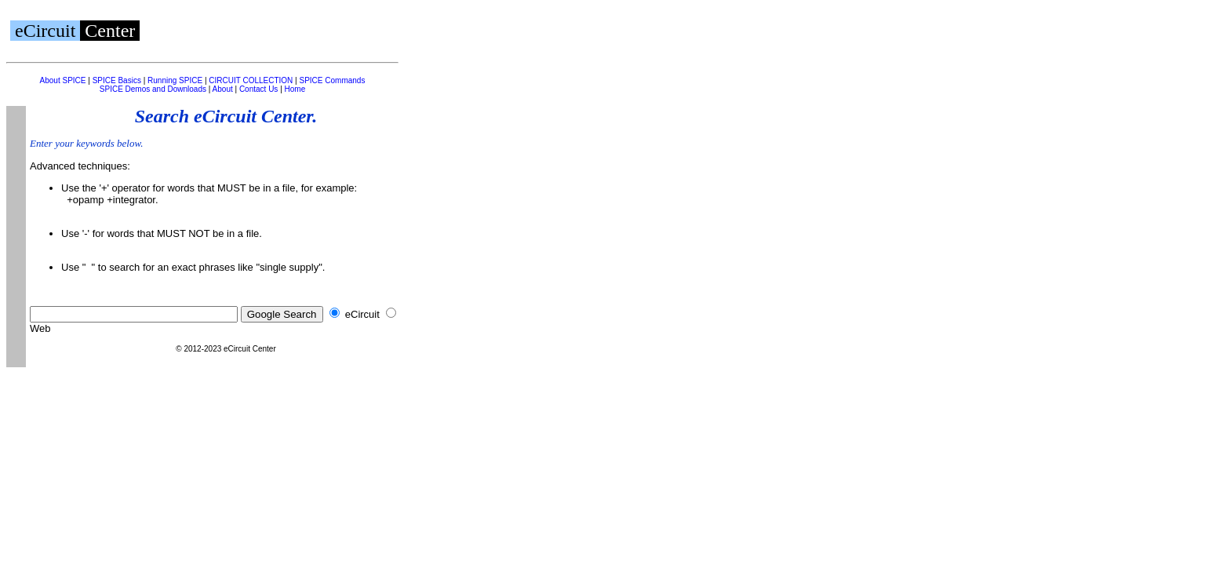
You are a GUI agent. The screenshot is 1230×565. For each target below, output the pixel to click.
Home (295, 89)
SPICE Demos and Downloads (153, 89)
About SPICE (63, 80)
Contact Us (258, 89)
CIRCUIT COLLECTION (251, 80)
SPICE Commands (332, 80)
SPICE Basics (117, 80)
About (223, 89)
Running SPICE (174, 80)
